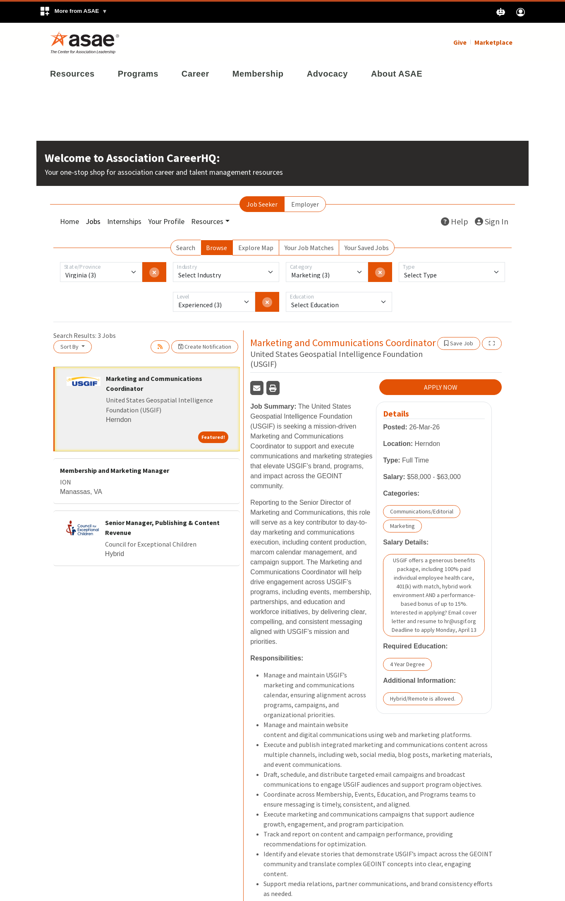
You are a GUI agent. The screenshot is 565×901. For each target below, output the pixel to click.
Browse (216, 247)
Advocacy (327, 72)
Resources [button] (207, 220)
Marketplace (493, 41)
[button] (73, 12)
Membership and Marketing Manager (114, 469)
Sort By (70, 345)
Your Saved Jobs (367, 247)
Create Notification (204, 345)
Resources (72, 72)
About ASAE (396, 72)
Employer (305, 203)
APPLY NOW (440, 386)
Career (195, 72)
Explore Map (255, 247)
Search (185, 247)
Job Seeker (262, 203)
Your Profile (166, 220)
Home (69, 220)
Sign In (491, 220)
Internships (124, 220)
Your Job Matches (309, 247)
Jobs (93, 220)
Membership (258, 72)
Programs (138, 72)
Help (454, 220)
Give (460, 41)
